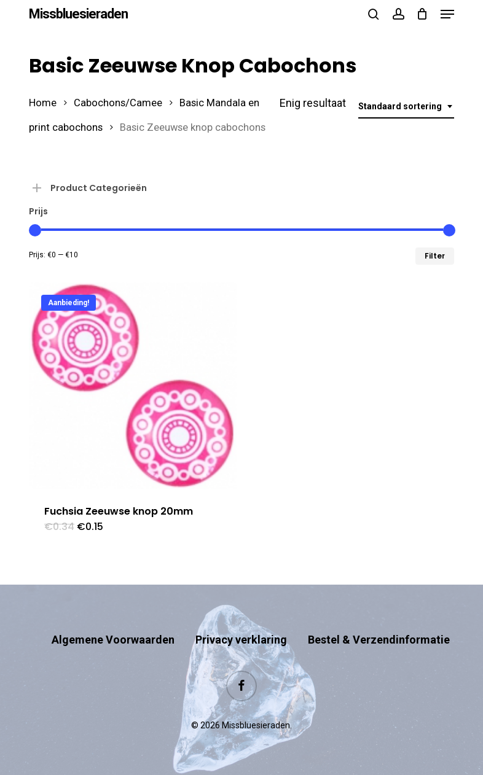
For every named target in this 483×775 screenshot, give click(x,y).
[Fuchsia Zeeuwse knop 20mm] (133, 386)
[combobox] (406, 106)
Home (43, 103)
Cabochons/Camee (118, 103)
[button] (447, 14)
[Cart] (422, 14)
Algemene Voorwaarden (113, 639)
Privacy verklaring (241, 639)
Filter (435, 256)
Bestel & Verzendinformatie (379, 639)
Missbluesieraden (78, 14)
